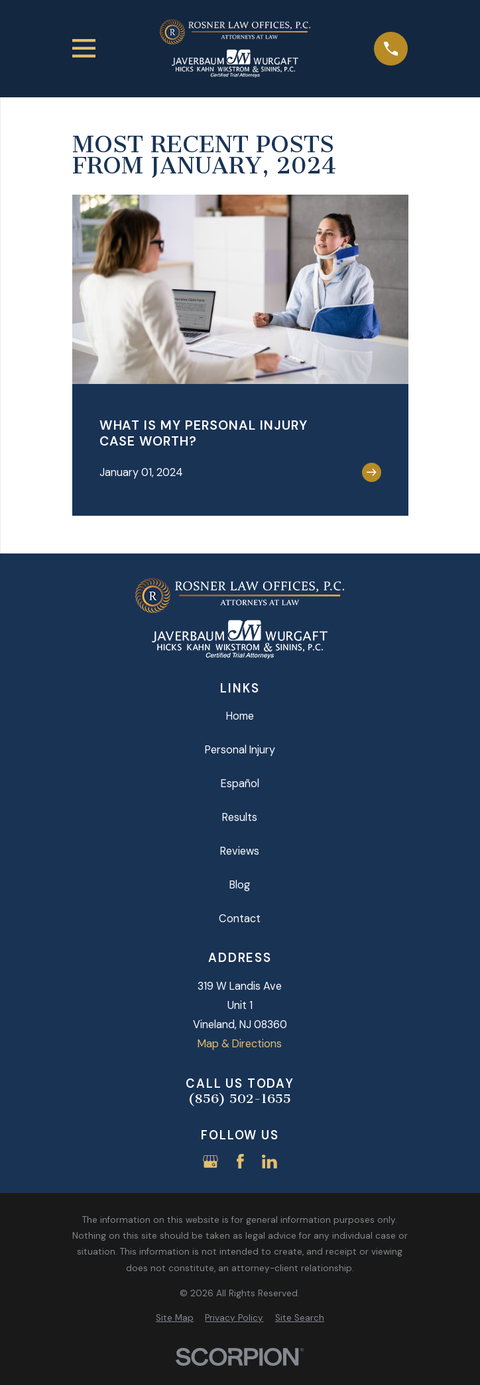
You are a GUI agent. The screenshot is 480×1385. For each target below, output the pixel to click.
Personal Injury (240, 750)
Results (239, 817)
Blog (239, 885)
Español (240, 783)
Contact (240, 919)
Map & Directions (240, 1044)
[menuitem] (175, 1318)
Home (240, 716)
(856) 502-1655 (239, 1099)
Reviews (239, 851)
